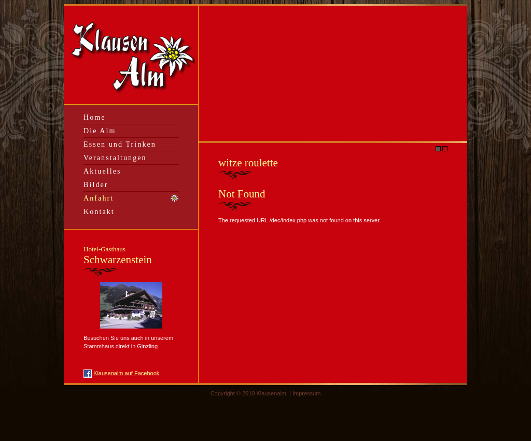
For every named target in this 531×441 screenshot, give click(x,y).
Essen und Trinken (119, 144)
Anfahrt (98, 198)
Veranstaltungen (115, 158)
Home (94, 117)
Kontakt (99, 212)
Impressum (306, 393)
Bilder (95, 185)
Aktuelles (102, 171)
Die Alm (99, 131)
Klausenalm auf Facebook (121, 373)
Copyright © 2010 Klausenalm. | (251, 393)
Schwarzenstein (117, 255)
